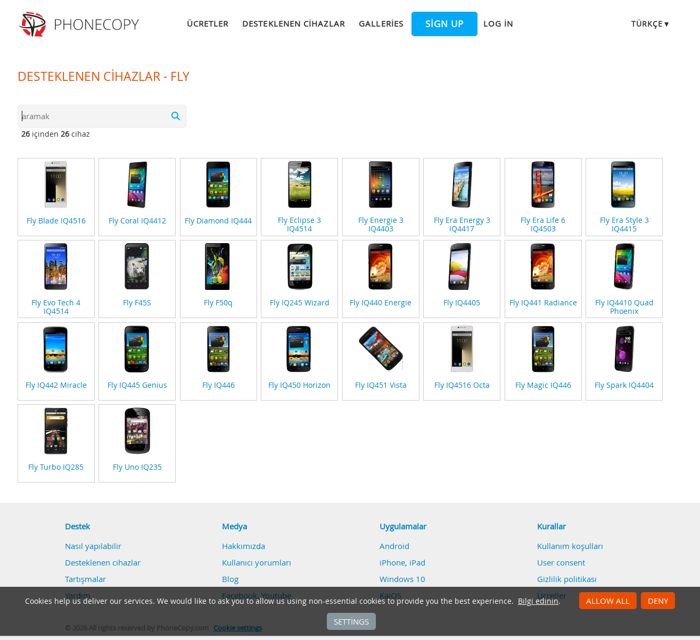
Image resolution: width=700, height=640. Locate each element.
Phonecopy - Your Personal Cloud (81, 24)
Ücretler (207, 23)
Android (394, 546)
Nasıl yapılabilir (93, 546)
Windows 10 (402, 578)
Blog (230, 578)
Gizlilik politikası (567, 578)
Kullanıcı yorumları (256, 562)
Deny (658, 600)
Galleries (381, 23)
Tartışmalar (85, 578)
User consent (561, 562)
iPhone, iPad (402, 562)
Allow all (608, 600)
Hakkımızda (243, 546)
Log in (498, 23)
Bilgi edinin (538, 601)
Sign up (444, 24)
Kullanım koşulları (570, 546)
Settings (351, 621)
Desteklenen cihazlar (293, 23)
